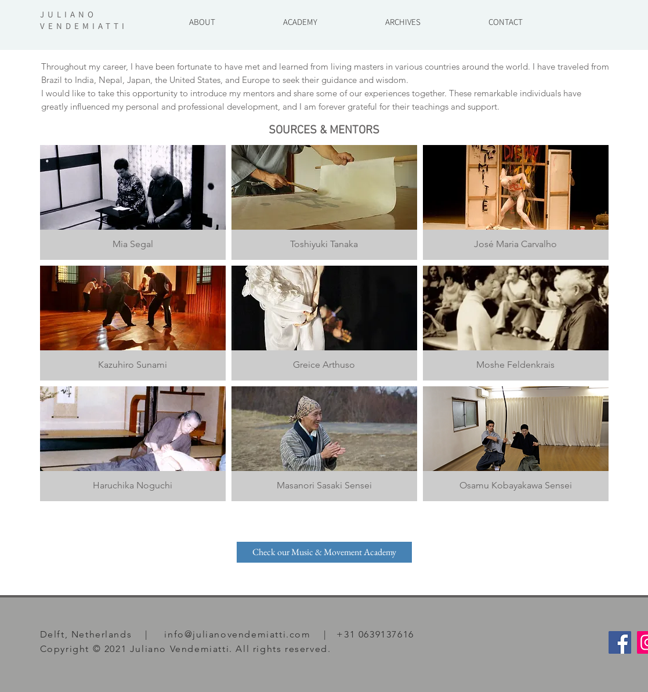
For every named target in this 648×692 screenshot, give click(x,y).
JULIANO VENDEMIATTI (84, 20)
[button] (403, 16)
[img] (516, 202)
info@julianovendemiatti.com (237, 634)
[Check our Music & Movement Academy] (324, 552)
